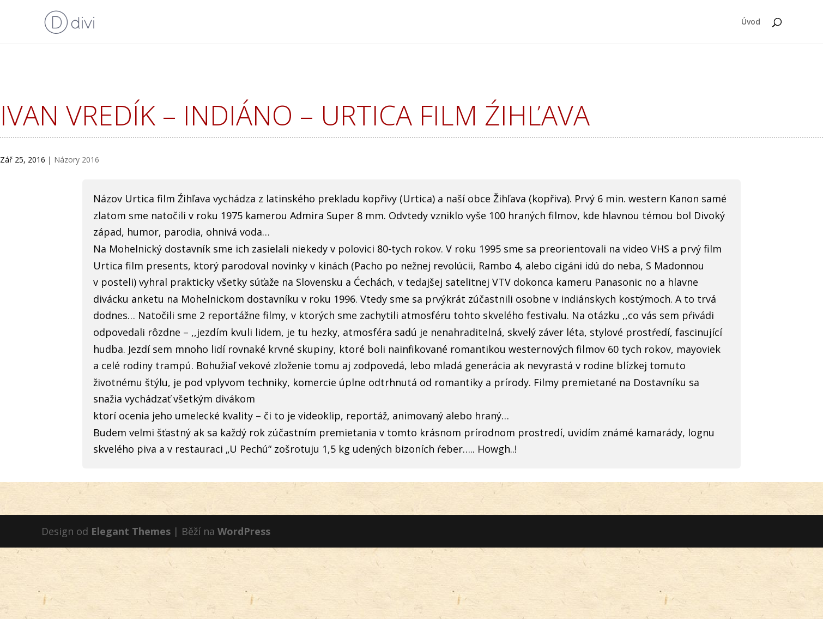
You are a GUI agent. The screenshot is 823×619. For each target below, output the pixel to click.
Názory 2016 (76, 159)
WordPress (243, 531)
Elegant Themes (131, 531)
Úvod (750, 22)
